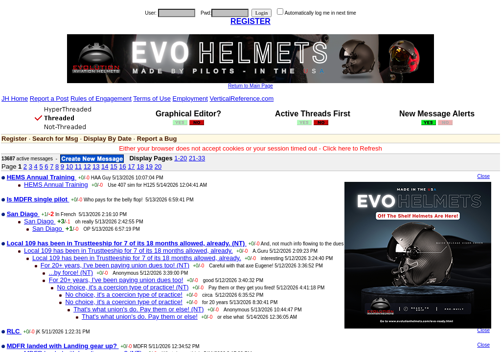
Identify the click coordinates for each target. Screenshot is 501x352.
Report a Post (49, 98)
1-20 (180, 158)
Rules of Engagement (101, 98)
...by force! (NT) (71, 272)
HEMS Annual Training (56, 184)
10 (69, 166)
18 (140, 166)
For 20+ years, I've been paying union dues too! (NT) (115, 265)
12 (87, 166)
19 (149, 166)
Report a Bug (157, 138)
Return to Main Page (250, 85)
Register (14, 138)
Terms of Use (152, 98)
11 (78, 166)
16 (122, 166)
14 (104, 166)
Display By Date (108, 138)
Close (483, 176)
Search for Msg (55, 138)
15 (113, 166)
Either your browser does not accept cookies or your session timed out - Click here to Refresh (250, 148)
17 (131, 166)
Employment (190, 98)
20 (158, 166)
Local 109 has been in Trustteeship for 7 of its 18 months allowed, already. (128, 250)
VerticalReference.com (241, 98)
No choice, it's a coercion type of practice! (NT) (123, 287)
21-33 (197, 158)
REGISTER (250, 21)
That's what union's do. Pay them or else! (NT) (138, 309)
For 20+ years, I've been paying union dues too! (116, 280)
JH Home (14, 98)
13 (95, 166)
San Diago (39, 221)
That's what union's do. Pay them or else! (140, 316)
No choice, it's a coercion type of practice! (123, 294)
